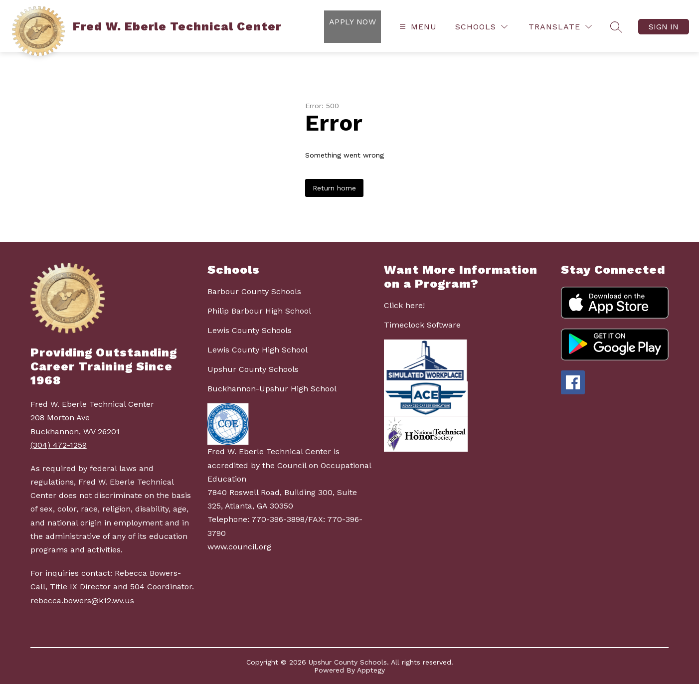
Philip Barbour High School (259, 311)
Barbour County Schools (254, 291)
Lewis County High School (257, 349)
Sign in (664, 26)
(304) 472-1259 (58, 445)
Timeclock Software (422, 325)
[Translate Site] (560, 26)
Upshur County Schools (253, 369)
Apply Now (352, 21)
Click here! (404, 305)
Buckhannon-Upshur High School (272, 388)
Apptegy (371, 670)
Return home (334, 188)
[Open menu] (417, 26)
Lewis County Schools (249, 330)
